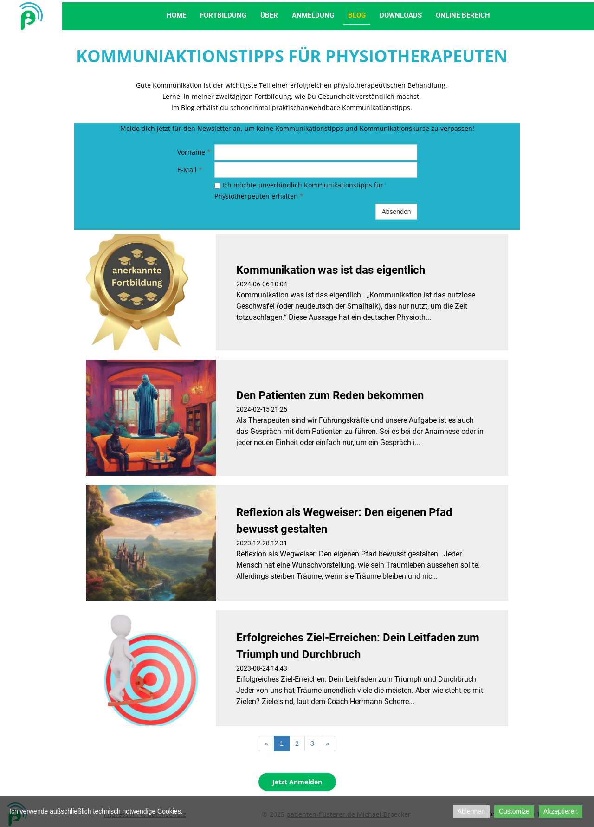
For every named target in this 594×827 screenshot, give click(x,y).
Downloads (401, 15)
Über (269, 15)
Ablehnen (471, 811)
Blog (357, 15)
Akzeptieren (560, 811)
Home (176, 15)
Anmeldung (313, 15)
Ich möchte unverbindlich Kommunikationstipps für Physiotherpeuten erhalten (298, 190)
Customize (514, 811)
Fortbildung (223, 15)
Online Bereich (463, 15)
